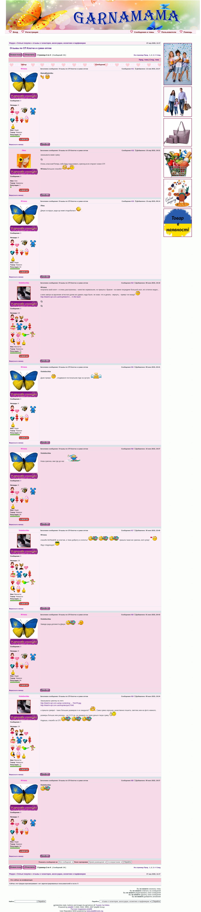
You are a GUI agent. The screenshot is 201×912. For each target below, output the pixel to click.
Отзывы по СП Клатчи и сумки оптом (30, 48)
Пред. (146, 55)
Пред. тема (143, 60)
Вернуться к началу (16, 144)
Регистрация (29, 31)
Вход (13, 31)
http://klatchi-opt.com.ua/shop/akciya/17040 (57, 705)
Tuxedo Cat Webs (102, 905)
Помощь (186, 31)
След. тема (154, 60)
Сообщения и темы (142, 31)
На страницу (138, 55)
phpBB (70, 907)
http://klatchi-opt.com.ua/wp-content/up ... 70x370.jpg (60, 703)
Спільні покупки (24, 43)
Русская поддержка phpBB (81, 909)
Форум (12, 43)
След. (158, 55)
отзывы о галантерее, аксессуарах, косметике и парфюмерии (59, 43)
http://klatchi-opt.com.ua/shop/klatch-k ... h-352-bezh (60, 297)
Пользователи (166, 31)
